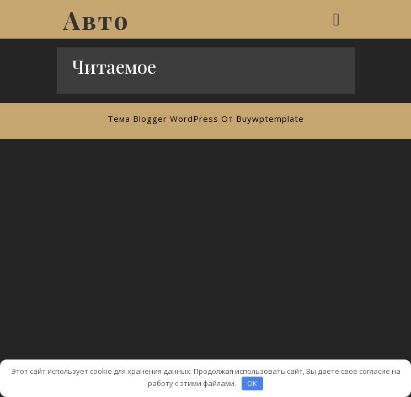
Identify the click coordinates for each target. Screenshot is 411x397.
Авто (96, 19)
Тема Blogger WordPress (163, 118)
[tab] (338, 19)
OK (252, 383)
